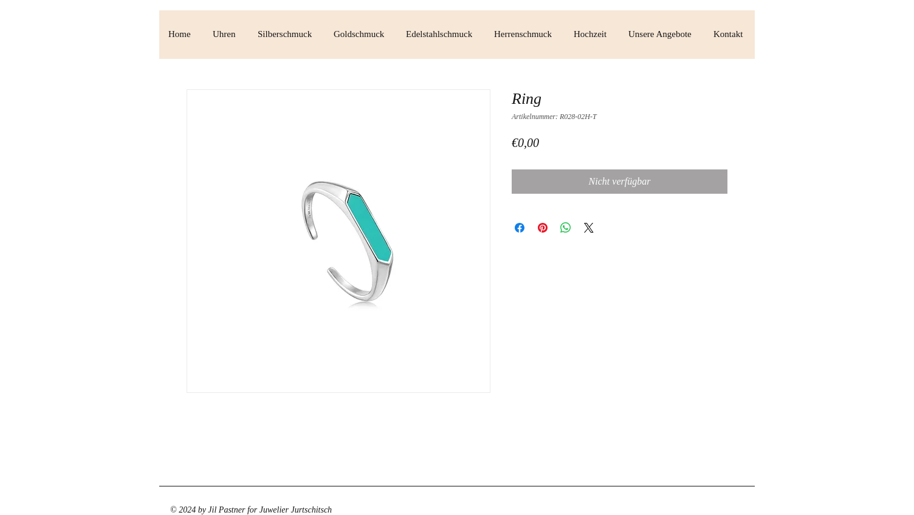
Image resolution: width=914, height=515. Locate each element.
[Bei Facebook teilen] (519, 227)
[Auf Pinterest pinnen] (542, 227)
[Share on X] (589, 227)
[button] (226, 34)
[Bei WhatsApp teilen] (565, 227)
